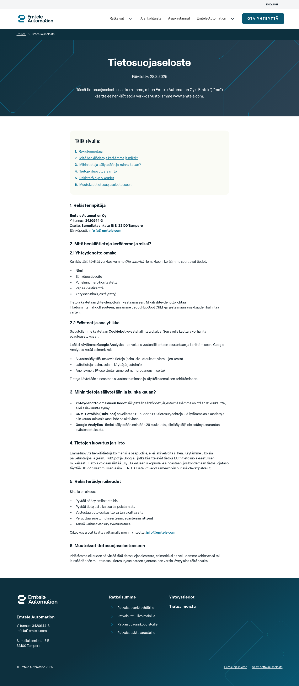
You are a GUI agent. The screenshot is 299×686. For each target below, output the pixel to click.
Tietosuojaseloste (235, 667)
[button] (121, 19)
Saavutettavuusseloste (267, 667)
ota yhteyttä (263, 19)
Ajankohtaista (150, 18)
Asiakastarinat (179, 18)
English (272, 4)
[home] (36, 18)
